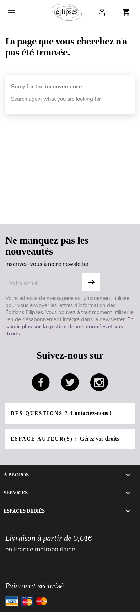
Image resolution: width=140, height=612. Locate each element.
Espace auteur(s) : (65, 439)
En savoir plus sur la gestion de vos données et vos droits (69, 326)
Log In (102, 12)
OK (91, 282)
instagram (99, 382)
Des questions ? (61, 413)
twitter (70, 382)
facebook (41, 382)
